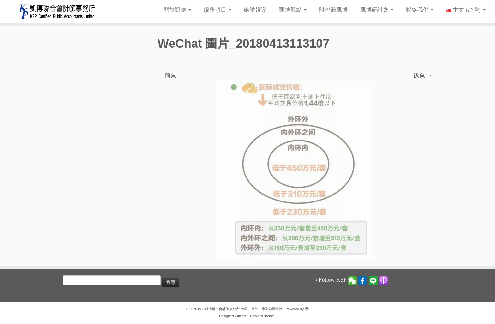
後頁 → (423, 75)
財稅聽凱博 (333, 10)
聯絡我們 (419, 10)
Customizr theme (261, 316)
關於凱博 (177, 10)
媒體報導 (255, 10)
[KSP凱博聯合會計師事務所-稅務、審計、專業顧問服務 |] (57, 11)
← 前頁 (167, 75)
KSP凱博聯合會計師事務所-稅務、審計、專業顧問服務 (240, 309)
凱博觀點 (293, 10)
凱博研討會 (376, 10)
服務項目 (217, 10)
